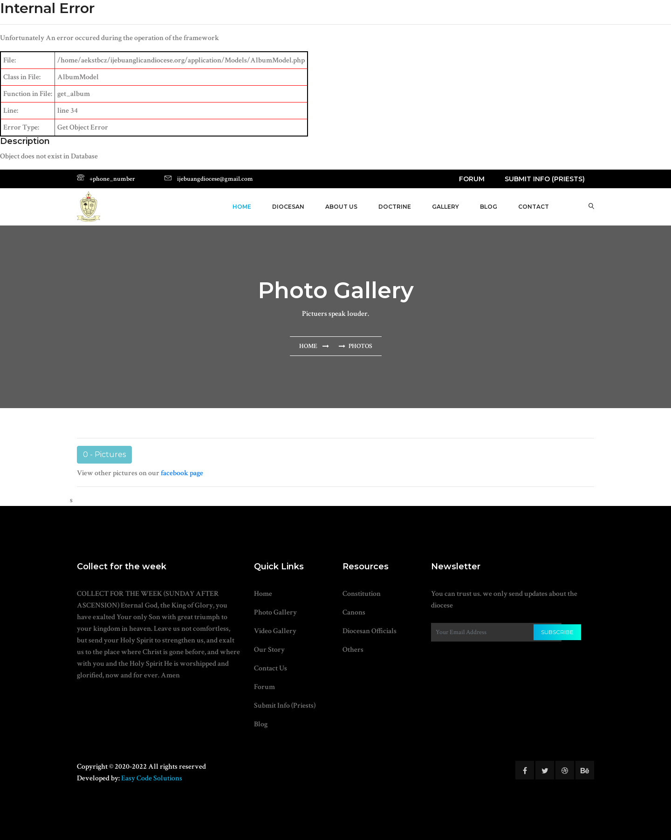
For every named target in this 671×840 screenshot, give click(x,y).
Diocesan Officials (369, 631)
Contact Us (270, 668)
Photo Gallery (275, 612)
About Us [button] (341, 206)
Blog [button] (488, 206)
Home (242, 206)
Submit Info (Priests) (545, 179)
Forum (472, 179)
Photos (360, 346)
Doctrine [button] (394, 206)
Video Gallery (275, 631)
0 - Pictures (104, 454)
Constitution (361, 594)
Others (352, 650)
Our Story (269, 650)
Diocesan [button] (288, 206)
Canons (353, 612)
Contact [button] (533, 206)
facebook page (182, 473)
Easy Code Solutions (151, 778)
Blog (260, 724)
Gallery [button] (445, 206)
